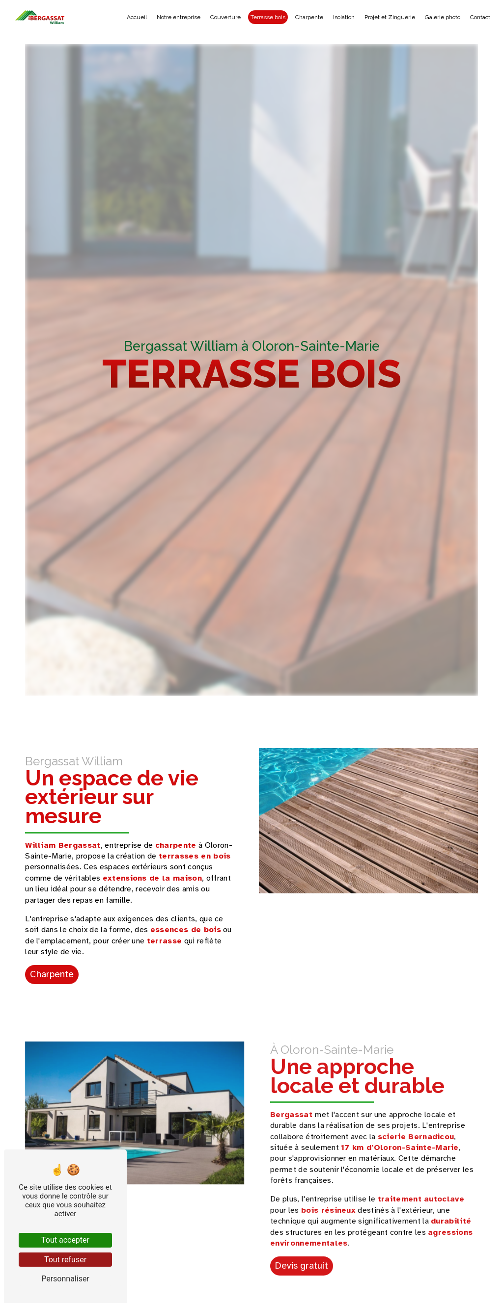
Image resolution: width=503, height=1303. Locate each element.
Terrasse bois (268, 17)
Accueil (137, 17)
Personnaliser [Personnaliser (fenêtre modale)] (65, 1278)
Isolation (344, 17)
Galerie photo (442, 17)
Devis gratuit (301, 1254)
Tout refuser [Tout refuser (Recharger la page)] (65, 1259)
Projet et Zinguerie (389, 17)
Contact (480, 17)
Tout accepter (65, 1240)
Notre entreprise (178, 17)
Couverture (225, 17)
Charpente (309, 17)
